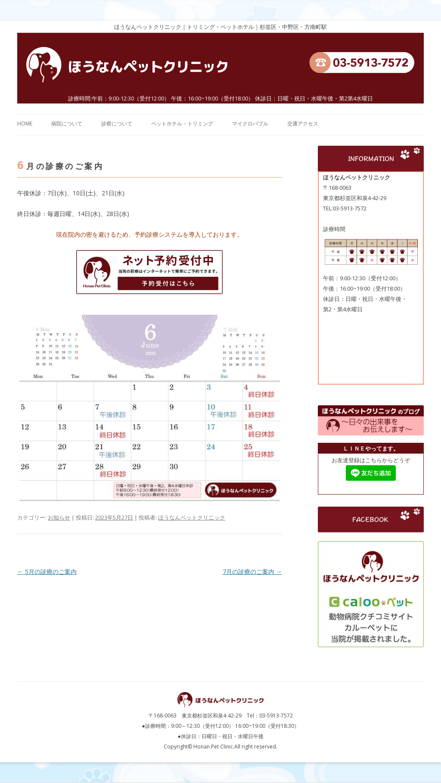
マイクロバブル (250, 123)
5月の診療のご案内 (47, 571)
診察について (116, 123)
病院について (66, 123)
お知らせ (59, 517)
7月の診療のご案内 (252, 571)
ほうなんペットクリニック (191, 517)
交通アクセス (302, 123)
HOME (24, 123)
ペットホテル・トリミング (182, 123)
